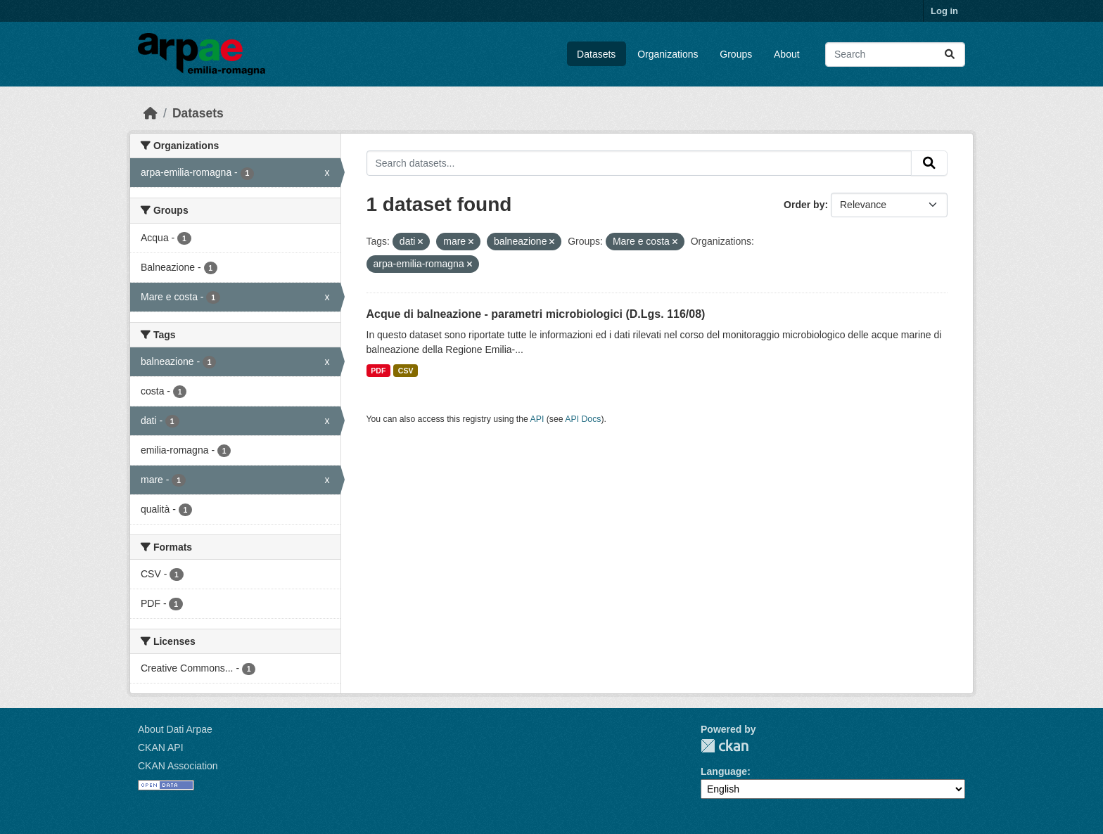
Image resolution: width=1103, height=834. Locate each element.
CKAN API (161, 747)
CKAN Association (178, 765)
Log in (944, 11)
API (537, 419)
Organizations (667, 54)
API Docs (583, 419)
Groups (736, 54)
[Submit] (950, 54)
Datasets (596, 54)
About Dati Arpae (175, 729)
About (787, 54)
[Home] (151, 113)
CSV (406, 370)
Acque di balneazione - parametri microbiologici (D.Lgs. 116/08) (536, 314)
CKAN (724, 745)
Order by (804, 204)
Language (724, 771)
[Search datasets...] (895, 54)
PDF (378, 370)
